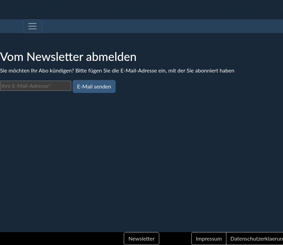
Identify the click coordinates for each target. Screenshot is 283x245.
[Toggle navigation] (32, 26)
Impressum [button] (209, 238)
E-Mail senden (94, 86)
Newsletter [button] (141, 238)
